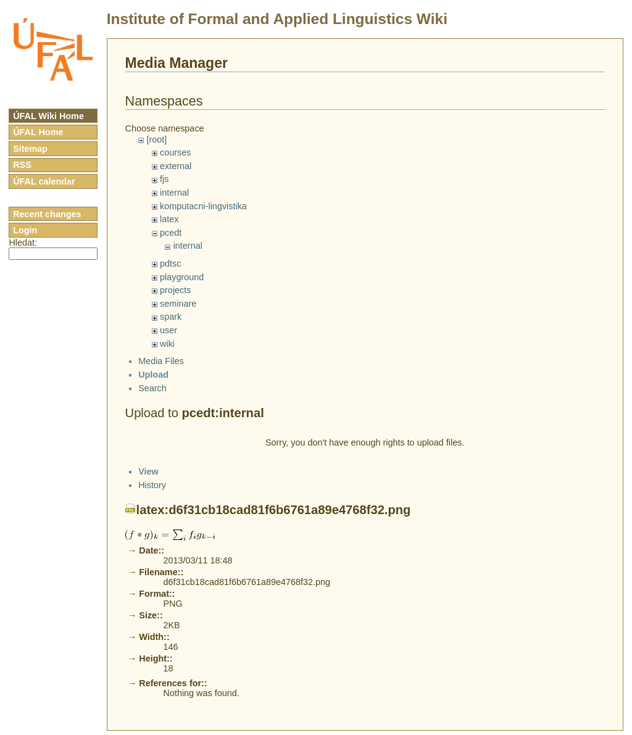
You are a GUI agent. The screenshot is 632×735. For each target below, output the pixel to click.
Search (152, 399)
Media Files (161, 372)
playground (182, 277)
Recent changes (47, 214)
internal (174, 192)
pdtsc (170, 263)
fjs (164, 179)
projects (175, 290)
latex (169, 219)
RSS (22, 165)
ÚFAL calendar (44, 181)
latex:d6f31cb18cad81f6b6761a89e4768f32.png (273, 725)
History (152, 700)
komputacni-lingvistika (203, 206)
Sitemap (30, 149)
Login (25, 230)
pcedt (170, 233)
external (175, 166)
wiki (167, 344)
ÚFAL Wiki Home (48, 116)
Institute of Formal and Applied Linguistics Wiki (277, 18)
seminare (178, 304)
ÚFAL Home (38, 132)
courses (175, 152)
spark (170, 317)
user (168, 330)
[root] (156, 139)
